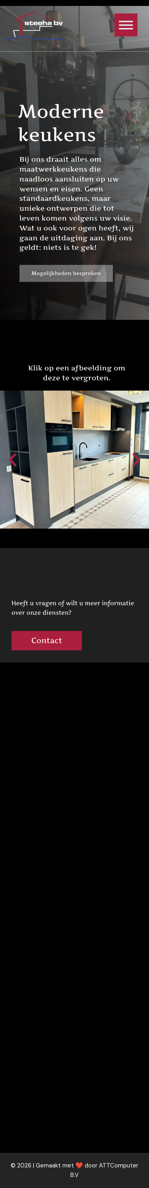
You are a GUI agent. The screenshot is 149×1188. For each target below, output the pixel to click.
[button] (12, 459)
